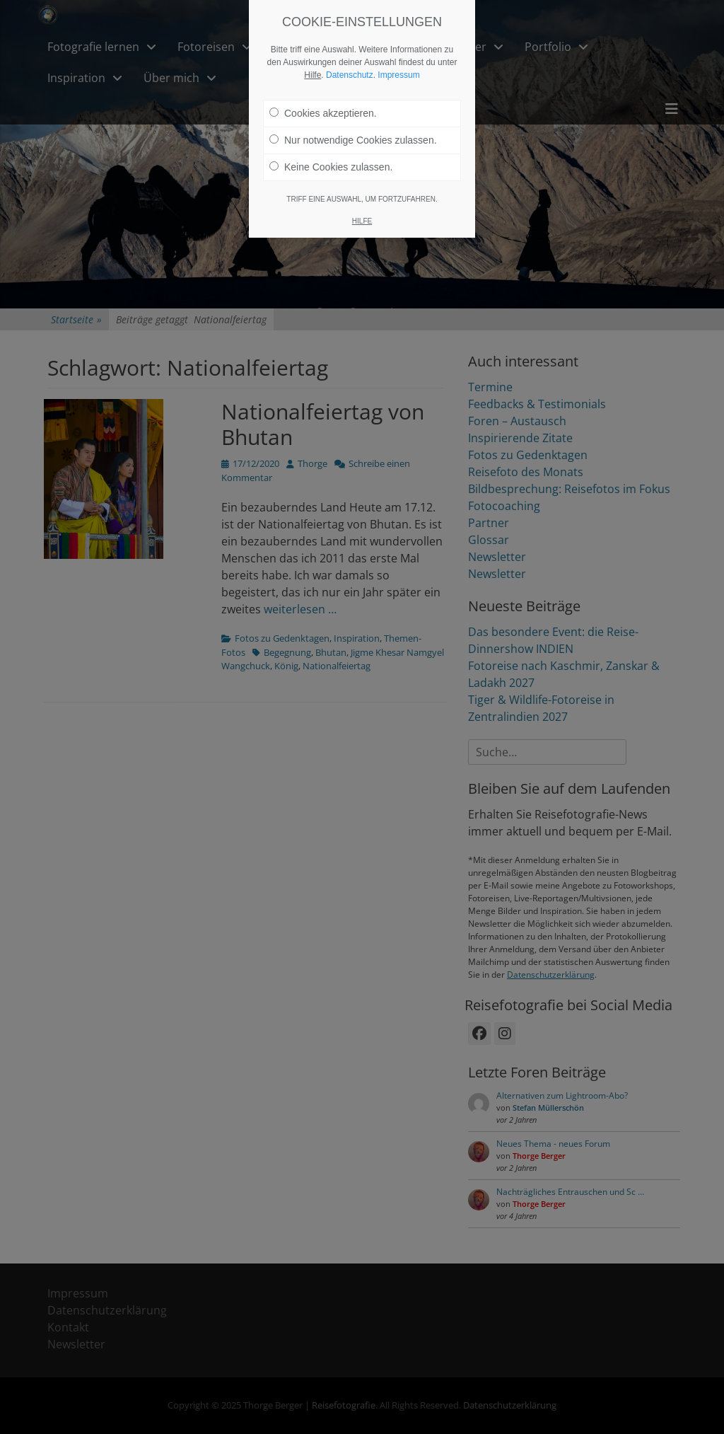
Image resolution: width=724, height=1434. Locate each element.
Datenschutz (349, 53)
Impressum (398, 53)
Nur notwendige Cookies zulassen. (353, 118)
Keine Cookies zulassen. (330, 145)
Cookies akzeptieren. (323, 91)
